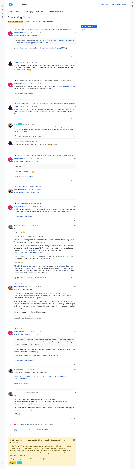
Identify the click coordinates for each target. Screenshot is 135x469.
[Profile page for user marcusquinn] (10, 288)
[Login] (132, 2)
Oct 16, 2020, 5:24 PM (35, 331)
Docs (119, 4)
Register (13, 463)
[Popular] (2, 13)
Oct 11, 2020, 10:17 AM (35, 206)
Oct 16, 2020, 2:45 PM (29, 225)
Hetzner (31, 53)
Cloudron (19, 53)
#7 (75, 106)
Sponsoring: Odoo (36, 35)
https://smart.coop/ (64, 211)
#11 (75, 189)
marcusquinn (20, 29)
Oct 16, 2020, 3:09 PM (34, 286)
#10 (75, 158)
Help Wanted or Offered (15, 21)
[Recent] (2, 6)
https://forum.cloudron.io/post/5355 (52, 48)
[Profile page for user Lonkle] (10, 63)
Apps (102, 4)
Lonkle (16, 62)
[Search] (2, 21)
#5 (75, 62)
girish (15, 124)
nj (14, 369)
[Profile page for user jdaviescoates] (10, 33)
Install (124, 4)
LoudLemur (19, 424)
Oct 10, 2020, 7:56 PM (30, 106)
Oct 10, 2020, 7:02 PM (35, 32)
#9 (75, 141)
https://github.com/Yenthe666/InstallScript (29, 252)
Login (19, 463)
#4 (75, 32)
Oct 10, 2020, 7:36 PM (35, 83)
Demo (114, 4)
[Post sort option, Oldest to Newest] (89, 30)
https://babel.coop (32, 192)
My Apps (26, 383)
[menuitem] (132, 2)
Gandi (26, 53)
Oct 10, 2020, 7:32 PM (30, 62)
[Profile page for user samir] (10, 227)
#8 (75, 124)
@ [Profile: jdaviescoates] (19, 109)
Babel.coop (30, 268)
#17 (75, 393)
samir (15, 225)
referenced (26, 424)
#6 (75, 83)
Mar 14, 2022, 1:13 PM (27, 369)
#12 (75, 206)
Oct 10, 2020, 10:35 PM (34, 124)
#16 (75, 369)
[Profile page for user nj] (10, 371)
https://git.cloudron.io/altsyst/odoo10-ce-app (30, 404)
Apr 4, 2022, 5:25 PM (29, 393)
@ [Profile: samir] (16, 289)
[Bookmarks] (2, 17)
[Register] (132, 6)
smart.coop (61, 266)
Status (108, 4)
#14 (75, 286)
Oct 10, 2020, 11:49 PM (35, 158)
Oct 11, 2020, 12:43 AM (34, 189)
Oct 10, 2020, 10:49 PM (31, 141)
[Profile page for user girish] (10, 125)
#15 (75, 331)
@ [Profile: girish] (16, 161)
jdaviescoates (18, 32)
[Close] (74, 440)
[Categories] (2, 2)
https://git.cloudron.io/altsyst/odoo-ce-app (60, 86)
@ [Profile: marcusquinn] (19, 35)
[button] (2, 462)
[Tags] (2, 9)
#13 (75, 225)
